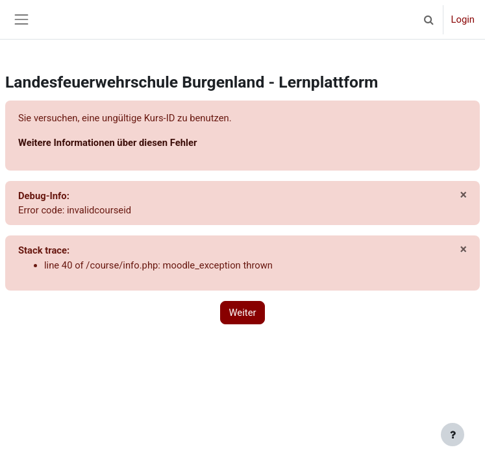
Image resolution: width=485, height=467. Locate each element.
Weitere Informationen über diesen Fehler (107, 143)
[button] (429, 19)
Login (463, 19)
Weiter (242, 312)
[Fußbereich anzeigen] (452, 434)
